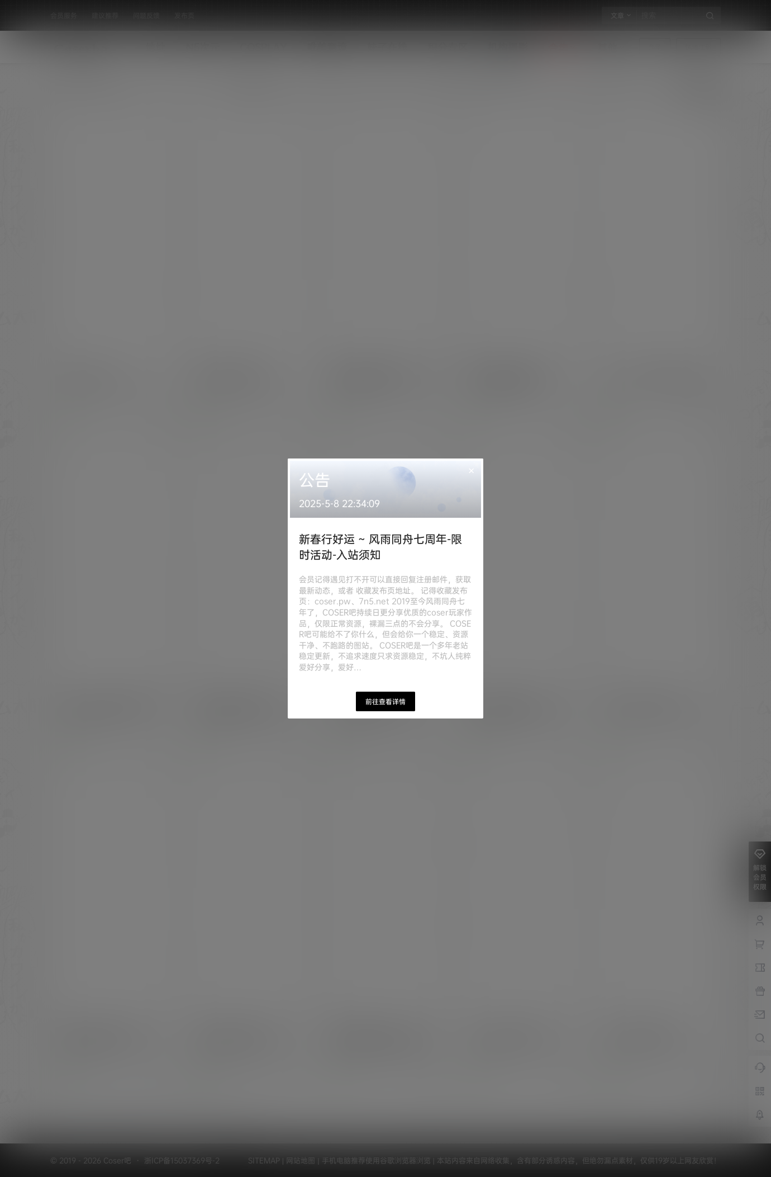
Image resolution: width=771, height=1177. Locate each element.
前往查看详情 (385, 701)
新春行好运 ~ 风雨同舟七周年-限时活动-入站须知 (380, 546)
